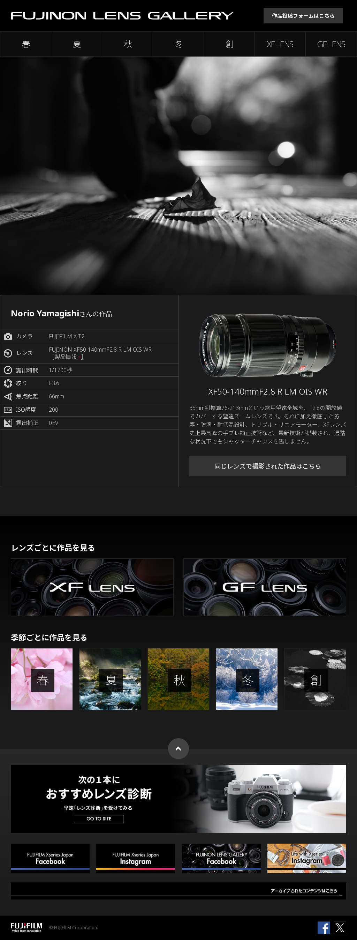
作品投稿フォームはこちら (303, 15)
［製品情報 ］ (67, 357)
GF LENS (331, 44)
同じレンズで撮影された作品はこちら (267, 466)
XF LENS (280, 44)
